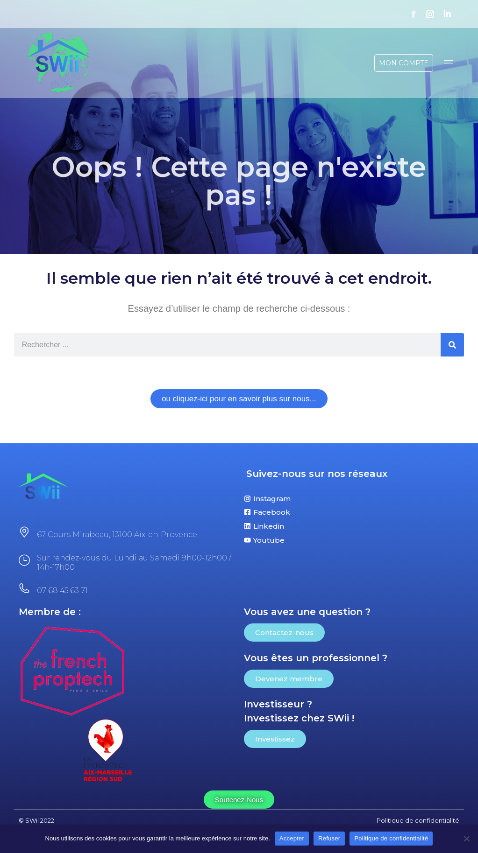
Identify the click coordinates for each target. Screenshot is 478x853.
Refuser (329, 838)
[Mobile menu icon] (448, 63)
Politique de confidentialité (391, 838)
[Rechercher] (452, 345)
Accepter (291, 838)
